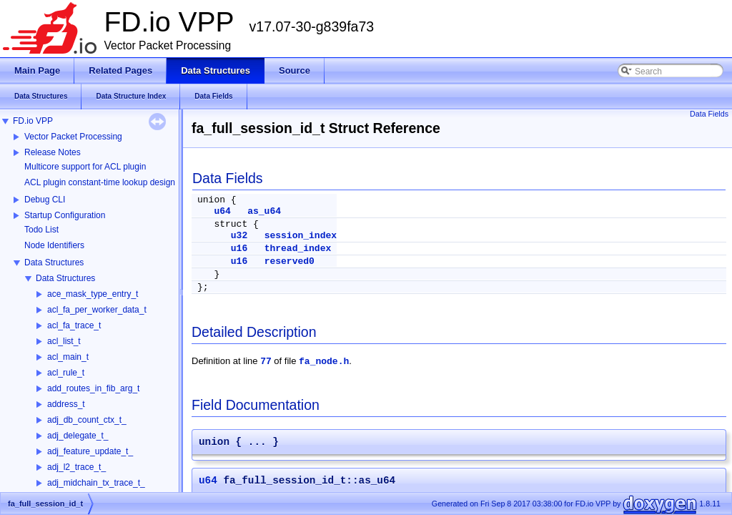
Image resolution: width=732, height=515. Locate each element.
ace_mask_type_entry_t (92, 294)
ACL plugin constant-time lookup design (99, 182)
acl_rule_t (65, 373)
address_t (66, 404)
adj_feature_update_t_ (90, 451)
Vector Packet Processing (73, 137)
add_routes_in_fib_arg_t (93, 388)
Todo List (41, 230)
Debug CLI (44, 200)
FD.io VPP (33, 121)
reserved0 (289, 261)
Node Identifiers (54, 245)
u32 (239, 235)
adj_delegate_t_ (77, 436)
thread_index (298, 248)
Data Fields (709, 113)
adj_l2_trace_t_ (76, 467)
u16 (239, 248)
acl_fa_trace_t (74, 325)
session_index (300, 235)
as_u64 (264, 211)
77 (266, 361)
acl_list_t (64, 341)
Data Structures (54, 263)
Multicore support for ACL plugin (85, 167)
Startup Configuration (64, 215)
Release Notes (52, 152)
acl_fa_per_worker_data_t (97, 310)
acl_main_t (68, 357)
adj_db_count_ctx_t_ (87, 420)
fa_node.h (324, 361)
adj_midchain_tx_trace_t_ (96, 483)
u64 (222, 211)
